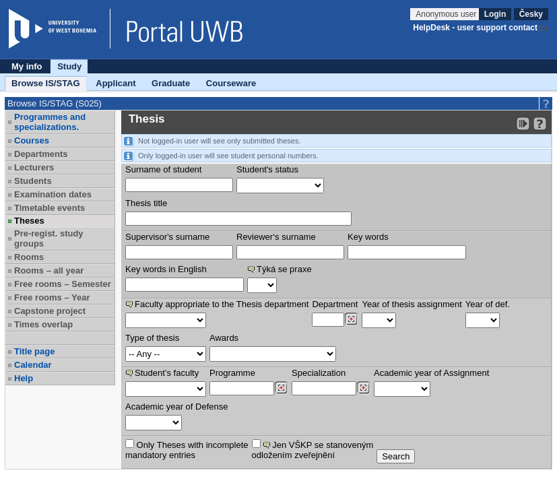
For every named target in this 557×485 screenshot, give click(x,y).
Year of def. (487, 304)
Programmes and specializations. (50, 122)
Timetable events (49, 208)
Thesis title (146, 203)
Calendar (33, 365)
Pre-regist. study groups (49, 238)
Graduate (171, 83)
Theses (29, 221)
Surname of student (163, 169)
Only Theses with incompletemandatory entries (187, 449)
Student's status (267, 169)
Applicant (115, 83)
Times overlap (43, 324)
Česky (531, 14)
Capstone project (50, 311)
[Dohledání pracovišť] (351, 319)
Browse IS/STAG (45, 83)
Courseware (231, 83)
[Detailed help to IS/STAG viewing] (540, 124)
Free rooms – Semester (62, 284)
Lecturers (34, 167)
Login (495, 14)
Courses (31, 140)
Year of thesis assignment (411, 304)
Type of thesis (152, 338)
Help (23, 378)
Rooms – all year (49, 270)
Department (335, 304)
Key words (368, 237)
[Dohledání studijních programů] (281, 388)
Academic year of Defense (176, 406)
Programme (232, 373)
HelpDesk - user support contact (475, 27)
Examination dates (53, 194)
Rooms (29, 257)
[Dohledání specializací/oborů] (363, 388)
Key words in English (166, 269)
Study (69, 66)
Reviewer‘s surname (276, 237)
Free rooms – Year (52, 297)
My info (26, 66)
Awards (223, 338)
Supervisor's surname (167, 237)
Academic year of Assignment (431, 373)
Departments (40, 154)
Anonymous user (447, 14)
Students (33, 181)
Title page (34, 351)
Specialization (319, 373)
